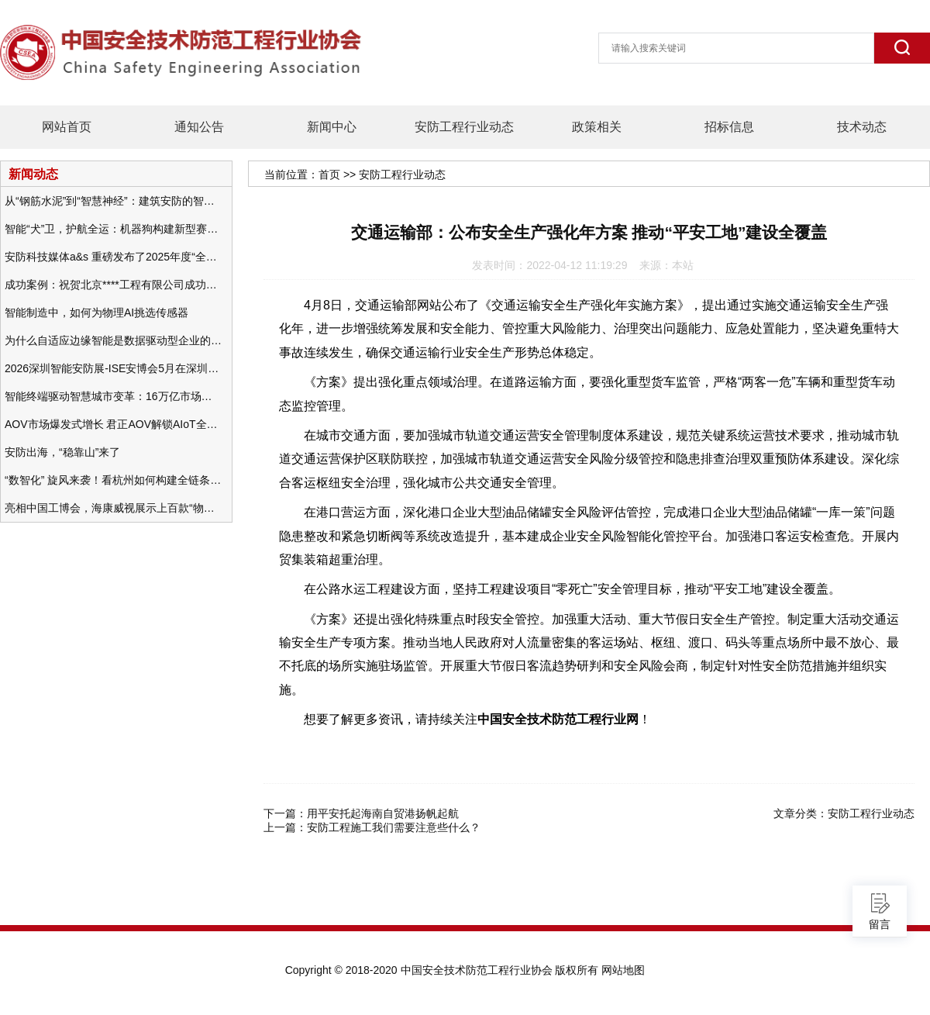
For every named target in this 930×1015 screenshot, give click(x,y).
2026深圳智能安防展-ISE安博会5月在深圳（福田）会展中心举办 (113, 368)
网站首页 (66, 126)
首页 (329, 174)
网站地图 (623, 970)
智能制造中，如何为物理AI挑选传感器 (96, 312)
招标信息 (729, 126)
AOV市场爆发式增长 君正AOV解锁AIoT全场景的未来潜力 (113, 424)
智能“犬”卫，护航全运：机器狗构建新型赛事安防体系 (113, 229)
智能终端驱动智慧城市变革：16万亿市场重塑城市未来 (113, 396)
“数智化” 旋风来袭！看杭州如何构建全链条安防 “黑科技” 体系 (113, 480)
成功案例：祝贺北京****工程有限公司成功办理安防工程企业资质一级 (113, 284)
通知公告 (199, 126)
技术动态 (862, 126)
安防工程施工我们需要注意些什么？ (393, 827)
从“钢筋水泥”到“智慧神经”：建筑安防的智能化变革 (113, 201)
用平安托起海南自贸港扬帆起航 (383, 813)
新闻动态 (33, 174)
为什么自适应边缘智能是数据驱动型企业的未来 (113, 340)
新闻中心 (331, 126)
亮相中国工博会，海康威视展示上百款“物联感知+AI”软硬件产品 (113, 508)
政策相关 (597, 126)
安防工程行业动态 (464, 126)
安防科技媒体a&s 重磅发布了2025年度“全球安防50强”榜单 (113, 256)
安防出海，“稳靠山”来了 (62, 452)
